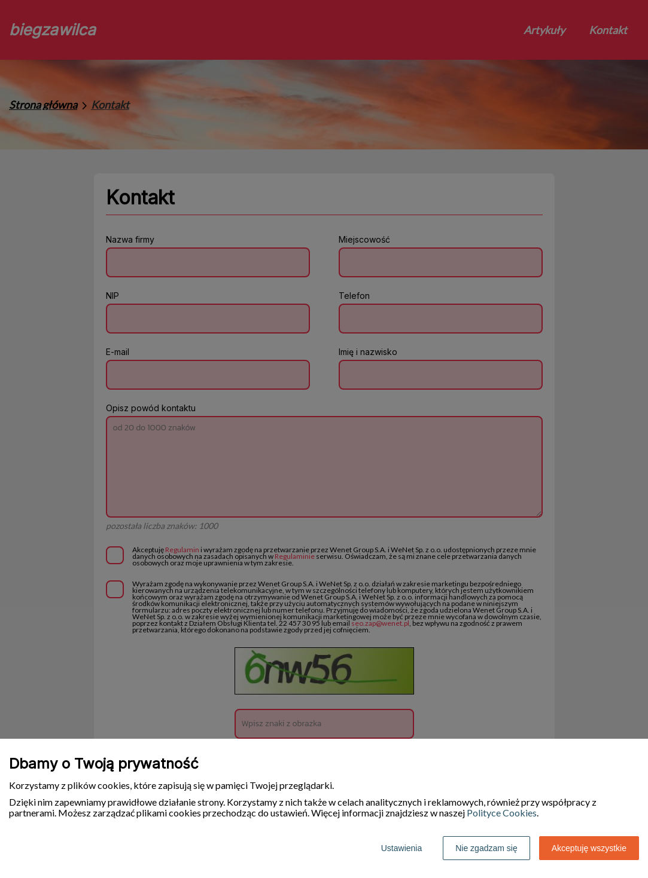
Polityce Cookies (502, 812)
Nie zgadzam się (486, 848)
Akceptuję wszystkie (589, 848)
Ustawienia (401, 848)
